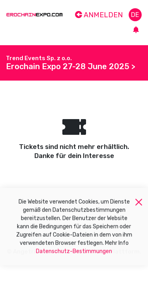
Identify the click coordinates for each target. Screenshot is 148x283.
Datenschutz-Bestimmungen (74, 253)
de (135, 14)
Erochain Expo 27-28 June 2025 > (70, 66)
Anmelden (99, 15)
